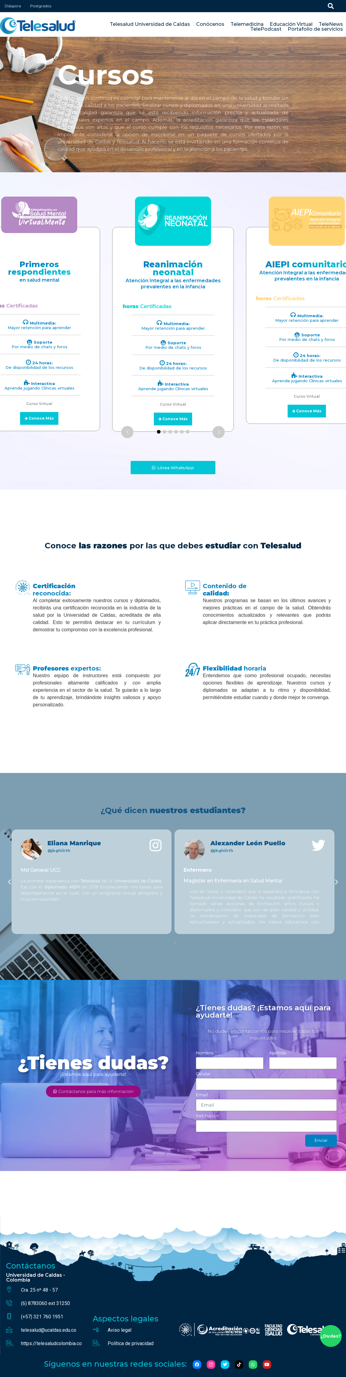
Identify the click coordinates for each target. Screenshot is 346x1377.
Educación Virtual (291, 24)
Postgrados (40, 6)
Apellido (278, 1053)
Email (202, 1095)
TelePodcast (266, 29)
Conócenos (210, 24)
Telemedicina (247, 24)
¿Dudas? (330, 1336)
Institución (208, 1116)
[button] (9, 881)
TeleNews (331, 24)
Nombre (205, 1053)
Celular (204, 1074)
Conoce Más (175, 419)
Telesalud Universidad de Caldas (150, 24)
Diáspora (13, 6)
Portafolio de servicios (315, 29)
